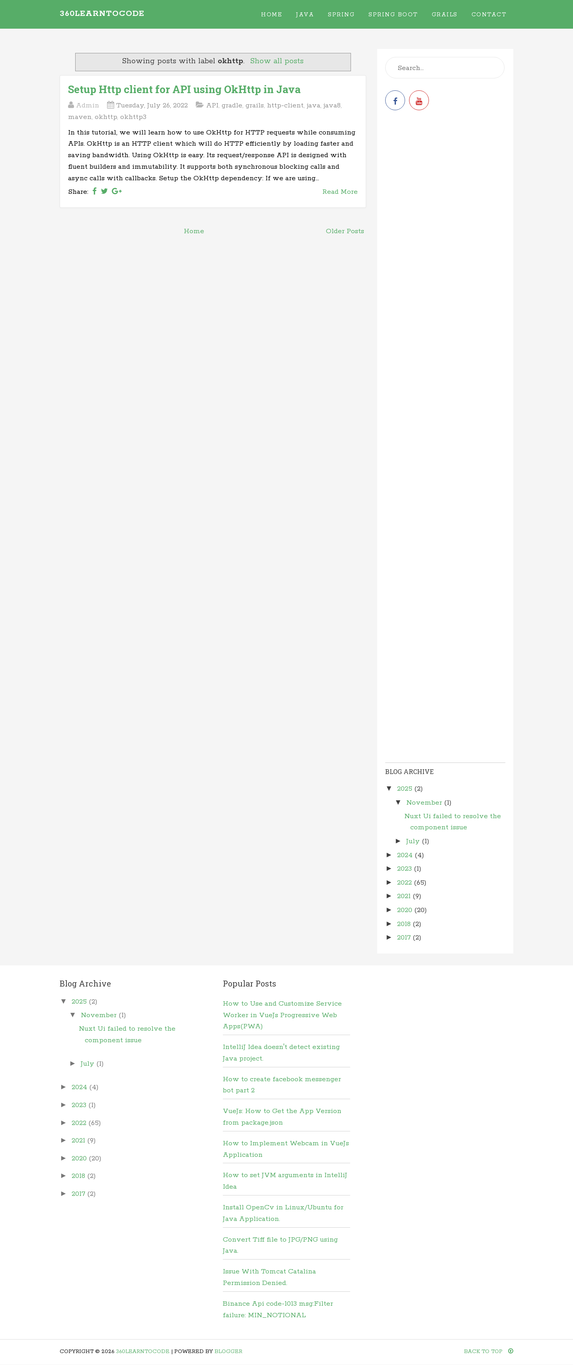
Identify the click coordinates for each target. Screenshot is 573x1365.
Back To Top (488, 1351)
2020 (405, 910)
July (414, 841)
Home (271, 14)
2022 (405, 882)
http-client (285, 105)
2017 (405, 937)
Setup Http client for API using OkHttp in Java (184, 89)
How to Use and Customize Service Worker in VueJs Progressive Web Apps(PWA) (282, 1015)
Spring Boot (393, 14)
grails (255, 105)
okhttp (106, 117)
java (313, 105)
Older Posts (345, 231)
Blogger (228, 1351)
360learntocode (102, 14)
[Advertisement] (445, 180)
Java (305, 14)
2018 (405, 924)
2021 (405, 896)
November (425, 802)
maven (80, 117)
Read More (340, 191)
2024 (406, 855)
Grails (445, 14)
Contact (489, 14)
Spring (341, 14)
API (212, 105)
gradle (232, 105)
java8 (332, 105)
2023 (405, 868)
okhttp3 (133, 117)
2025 (405, 788)
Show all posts (277, 61)
